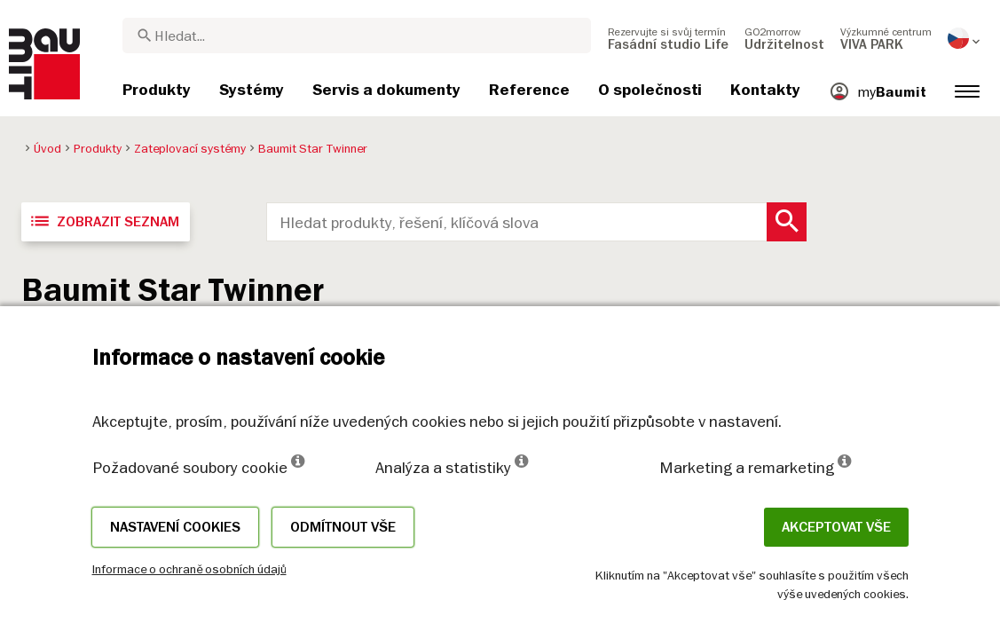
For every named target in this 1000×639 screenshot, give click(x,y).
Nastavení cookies (175, 527)
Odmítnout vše (343, 527)
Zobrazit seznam (103, 221)
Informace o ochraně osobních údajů (189, 569)
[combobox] (356, 35)
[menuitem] (668, 38)
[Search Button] (787, 221)
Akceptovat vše (836, 527)
